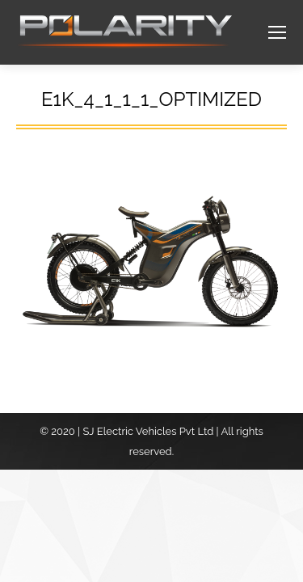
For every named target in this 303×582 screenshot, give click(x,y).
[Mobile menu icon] (277, 32)
